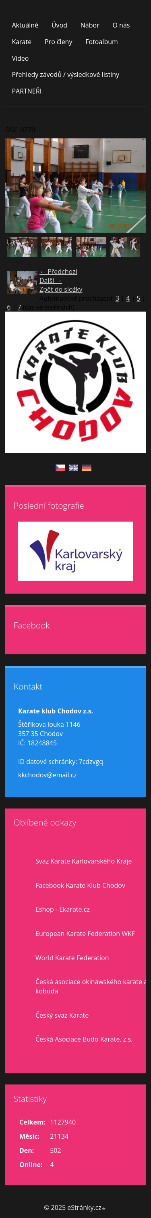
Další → (50, 280)
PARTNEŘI (26, 91)
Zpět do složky (61, 289)
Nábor (90, 25)
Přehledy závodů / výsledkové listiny (65, 74)
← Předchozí (58, 271)
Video (20, 58)
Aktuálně (25, 25)
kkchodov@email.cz (47, 774)
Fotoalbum (101, 41)
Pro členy (58, 41)
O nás (121, 25)
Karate (21, 41)
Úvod (59, 25)
